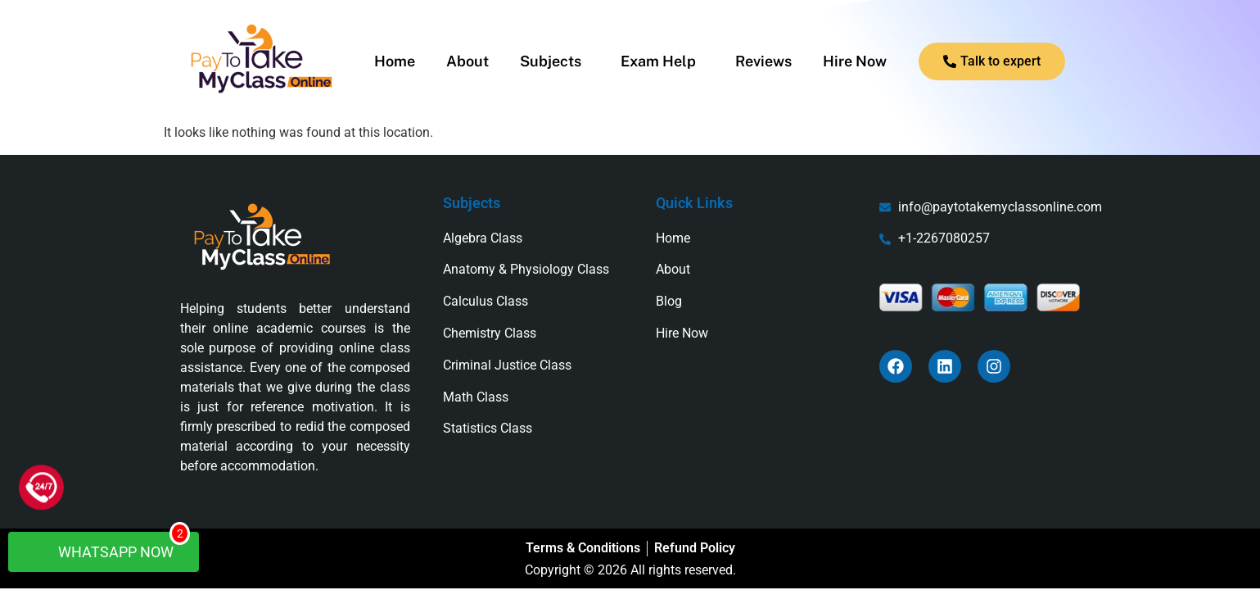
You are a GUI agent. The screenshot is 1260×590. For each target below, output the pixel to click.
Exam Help (658, 61)
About (467, 61)
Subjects (550, 61)
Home (394, 61)
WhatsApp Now (112, 546)
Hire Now (855, 61)
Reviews (763, 61)
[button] (554, 61)
